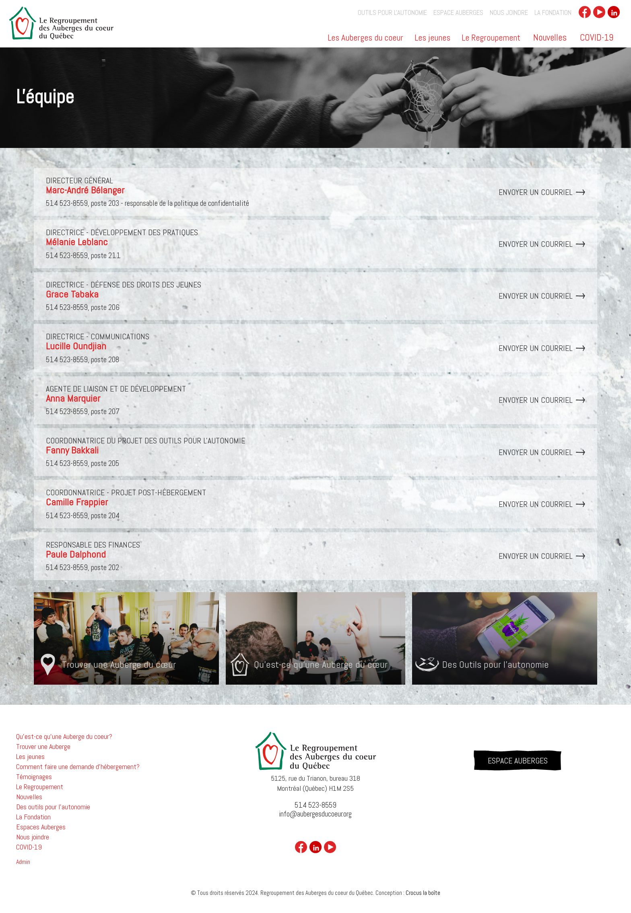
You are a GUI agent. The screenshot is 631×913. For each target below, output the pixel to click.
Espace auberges (458, 12)
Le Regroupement (491, 38)
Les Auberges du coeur (365, 38)
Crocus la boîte (423, 893)
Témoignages (34, 777)
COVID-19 (596, 37)
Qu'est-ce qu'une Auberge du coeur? (64, 736)
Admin (23, 862)
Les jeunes (432, 38)
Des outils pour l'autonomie (53, 807)
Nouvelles (550, 37)
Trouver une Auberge (43, 747)
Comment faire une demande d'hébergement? (78, 767)
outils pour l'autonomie (392, 12)
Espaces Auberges (41, 827)
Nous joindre (509, 12)
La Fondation (552, 12)
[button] (366, 40)
